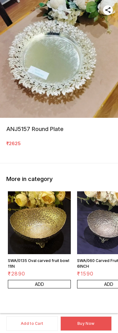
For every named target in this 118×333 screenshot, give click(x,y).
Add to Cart (32, 323)
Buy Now (85, 323)
